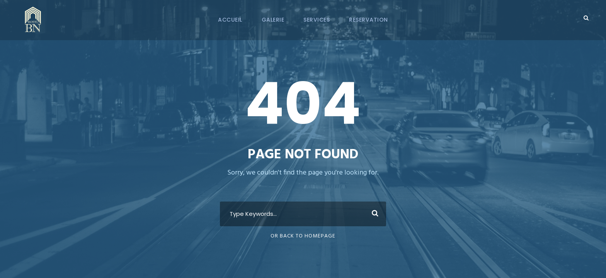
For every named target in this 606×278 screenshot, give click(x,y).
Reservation (368, 20)
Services (316, 20)
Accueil (230, 20)
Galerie (273, 20)
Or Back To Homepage (303, 236)
